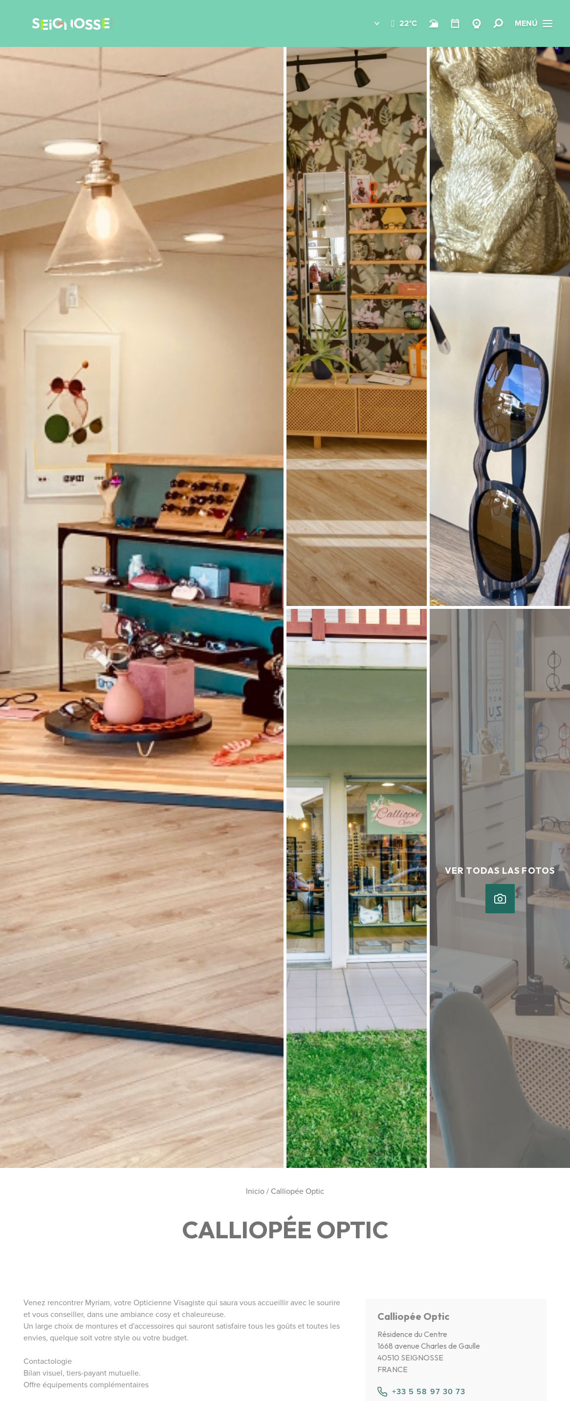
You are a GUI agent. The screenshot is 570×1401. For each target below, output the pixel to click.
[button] (369, 23)
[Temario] (455, 23)
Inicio (255, 1191)
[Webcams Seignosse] (477, 23)
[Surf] (433, 23)
